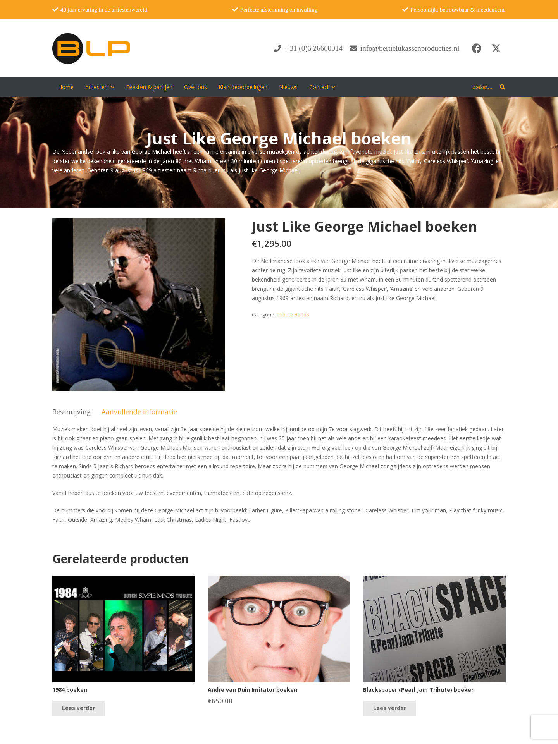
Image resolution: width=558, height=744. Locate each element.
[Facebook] (476, 48)
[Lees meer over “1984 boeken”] (78, 708)
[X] (496, 48)
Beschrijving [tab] (71, 411)
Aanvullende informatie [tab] (139, 411)
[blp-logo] (91, 48)
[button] (111, 87)
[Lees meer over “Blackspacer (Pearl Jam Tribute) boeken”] (389, 708)
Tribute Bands (293, 314)
